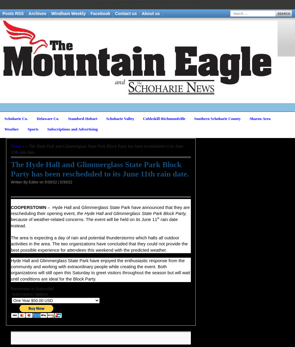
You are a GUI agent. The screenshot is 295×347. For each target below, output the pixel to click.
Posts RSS (13, 13)
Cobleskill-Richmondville (164, 118)
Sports (33, 129)
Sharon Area (260, 118)
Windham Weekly (68, 13)
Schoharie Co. (16, 118)
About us (150, 13)
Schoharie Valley (120, 118)
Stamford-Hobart (83, 118)
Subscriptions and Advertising (72, 129)
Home (16, 146)
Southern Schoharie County (217, 118)
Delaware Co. (48, 118)
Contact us (126, 13)
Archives (37, 13)
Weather (12, 129)
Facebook (100, 13)
